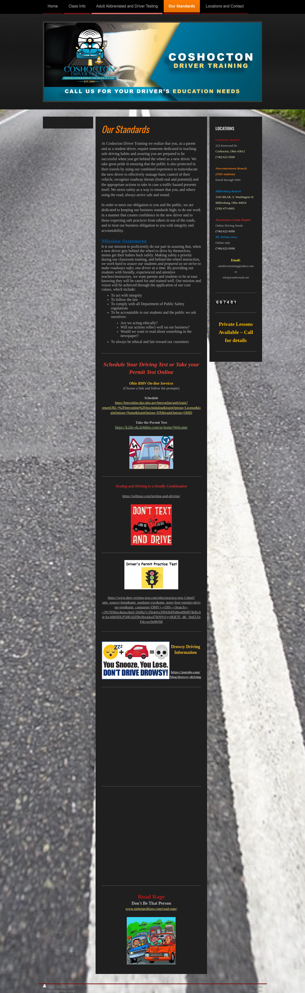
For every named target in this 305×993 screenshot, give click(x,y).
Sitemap (61, 986)
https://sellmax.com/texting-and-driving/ (151, 496)
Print (49, 986)
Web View (255, 990)
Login (258, 986)
